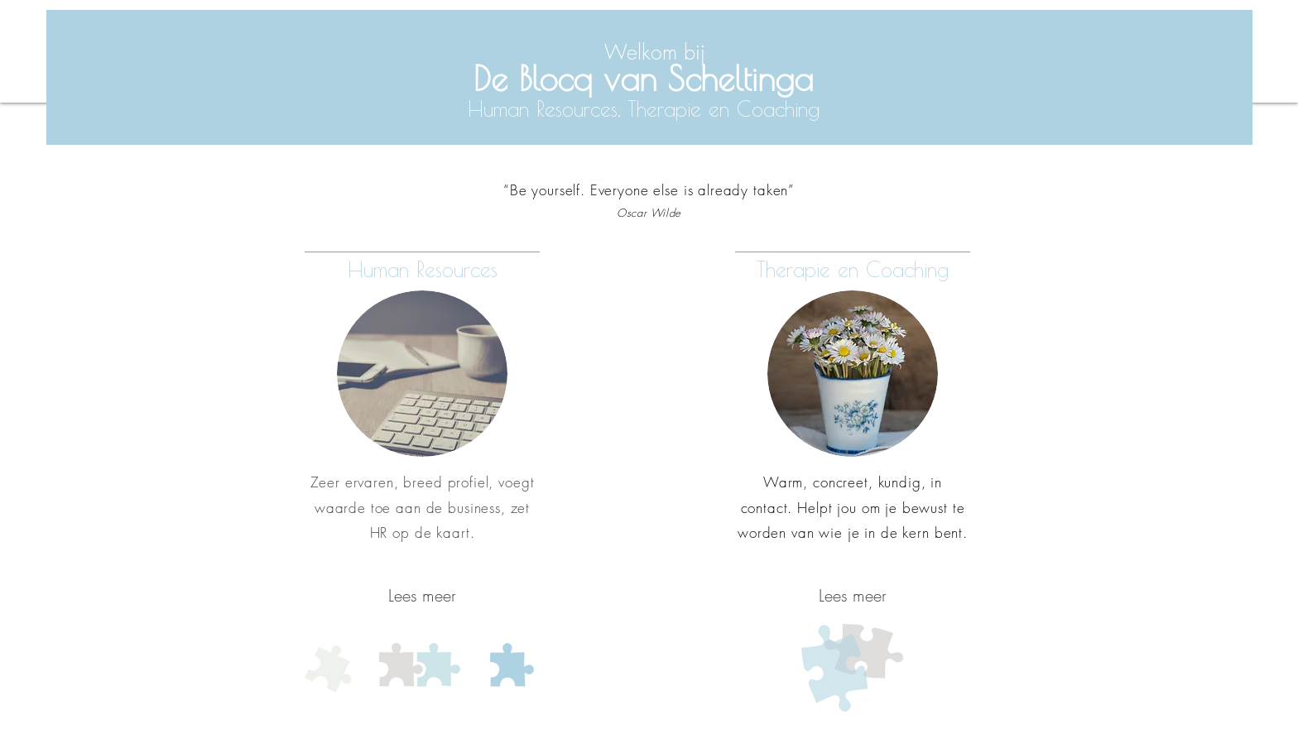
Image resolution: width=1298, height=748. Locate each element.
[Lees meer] (422, 595)
